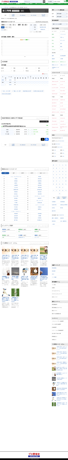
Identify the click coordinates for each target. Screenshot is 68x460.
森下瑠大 (16, 220)
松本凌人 (16, 193)
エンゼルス (54, 130)
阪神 (53, 34)
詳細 (47, 125)
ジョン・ (16, 176)
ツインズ (53, 109)
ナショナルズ (63, 93)
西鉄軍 (53, 58)
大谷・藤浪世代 (63, 221)
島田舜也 (39, 180)
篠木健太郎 (39, 189)
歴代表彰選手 (51, 4)
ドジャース (62, 118)
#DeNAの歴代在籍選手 (6, 93)
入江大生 (16, 187)
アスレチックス (55, 127)
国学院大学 (43, 29)
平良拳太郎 (16, 204)
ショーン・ (39, 205)
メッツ (61, 84)
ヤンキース (54, 84)
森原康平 (39, 198)
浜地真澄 (16, 213)
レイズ (53, 90)
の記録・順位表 (57, 1)
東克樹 (39, 176)
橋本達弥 (39, 191)
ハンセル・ (16, 211)
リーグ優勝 (54, 277)
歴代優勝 (19, 4)
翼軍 (53, 55)
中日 (53, 43)
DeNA (2, 29)
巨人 (53, 40)
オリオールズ (54, 93)
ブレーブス (62, 90)
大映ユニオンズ (63, 64)
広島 (53, 46)
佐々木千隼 (16, 196)
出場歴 (13, 15)
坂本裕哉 (39, 185)
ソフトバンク (63, 34)
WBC (3, 4)
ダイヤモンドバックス (63, 127)
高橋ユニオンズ (55, 64)
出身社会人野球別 (63, 204)
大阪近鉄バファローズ (55, 68)
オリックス (62, 40)
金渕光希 (16, 215)
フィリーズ (62, 81)
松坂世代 (62, 218)
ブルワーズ (62, 99)
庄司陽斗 (39, 217)
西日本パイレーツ (55, 61)
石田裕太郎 (39, 202)
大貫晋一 (16, 183)
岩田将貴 (16, 209)
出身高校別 (62, 201)
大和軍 (61, 58)
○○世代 (53, 224)
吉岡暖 (39, 215)
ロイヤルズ (54, 105)
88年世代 (54, 221)
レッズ (61, 105)
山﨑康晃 (16, 185)
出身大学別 (54, 204)
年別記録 (28, 4)
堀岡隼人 (39, 209)
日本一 (53, 274)
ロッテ (61, 49)
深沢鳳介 (16, 198)
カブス (61, 102)
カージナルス (63, 109)
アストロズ (54, 121)
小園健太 (39, 183)
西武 (61, 46)
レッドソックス (55, 87)
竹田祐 (16, 178)
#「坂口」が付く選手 (6, 91)
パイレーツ (62, 112)
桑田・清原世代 (55, 218)
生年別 (53, 207)
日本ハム (62, 37)
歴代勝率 (53, 271)
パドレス (62, 121)
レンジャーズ (54, 124)
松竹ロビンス (63, 61)
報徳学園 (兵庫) (43, 27)
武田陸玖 (16, 191)
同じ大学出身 (33, 15)
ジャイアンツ (63, 124)
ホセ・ (40, 200)
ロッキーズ (62, 130)
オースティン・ (40, 196)
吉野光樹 (39, 187)
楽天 (61, 43)
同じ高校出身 (22, 15)
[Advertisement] (25, 106)
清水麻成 (39, 213)
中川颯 (16, 202)
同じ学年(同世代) (43, 15)
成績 (10, 4)
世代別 (61, 207)
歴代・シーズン (40, 4)
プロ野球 (61, 4)
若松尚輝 (39, 193)
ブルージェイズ (55, 81)
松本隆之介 (39, 220)
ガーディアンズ (55, 99)
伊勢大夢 (39, 178)
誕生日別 (53, 210)
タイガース (54, 102)
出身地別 (53, 201)
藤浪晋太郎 (16, 189)
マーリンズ (62, 87)
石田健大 (16, 180)
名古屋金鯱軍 (63, 55)
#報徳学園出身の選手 (27, 91)
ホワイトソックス (55, 112)
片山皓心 (16, 200)
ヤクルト (53, 49)
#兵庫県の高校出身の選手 (38, 91)
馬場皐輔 (16, 217)
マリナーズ (54, 118)
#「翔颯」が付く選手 (16, 91)
